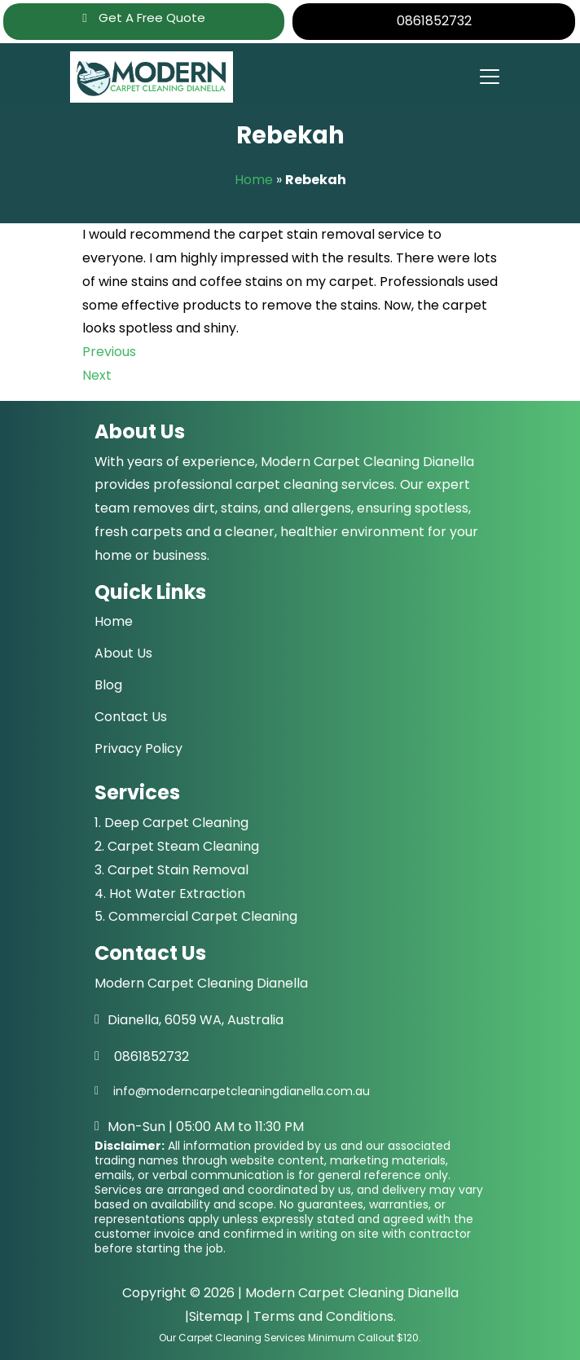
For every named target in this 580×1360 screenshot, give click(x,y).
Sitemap (216, 1316)
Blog (108, 685)
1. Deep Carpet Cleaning (171, 822)
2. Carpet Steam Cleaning (176, 846)
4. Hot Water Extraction (169, 893)
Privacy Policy (138, 748)
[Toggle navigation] (489, 76)
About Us (123, 653)
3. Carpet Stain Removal (171, 869)
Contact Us (130, 716)
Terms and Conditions (323, 1316)
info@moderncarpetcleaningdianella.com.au (241, 1091)
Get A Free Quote (143, 17)
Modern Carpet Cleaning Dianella (352, 1292)
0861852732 (434, 20)
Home (254, 179)
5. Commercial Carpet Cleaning (195, 916)
